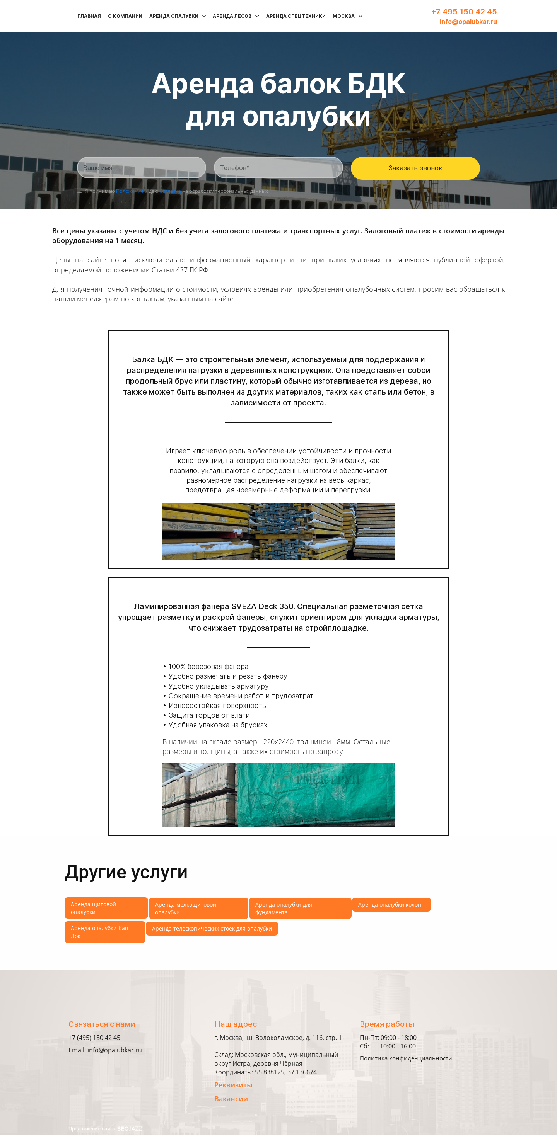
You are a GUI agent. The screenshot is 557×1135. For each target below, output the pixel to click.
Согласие (170, 191)
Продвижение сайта (105, 1129)
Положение (130, 191)
